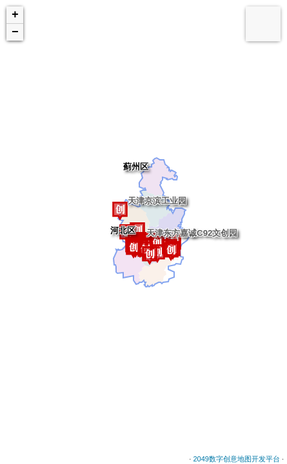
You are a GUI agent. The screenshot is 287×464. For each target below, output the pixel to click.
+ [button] (15, 15)
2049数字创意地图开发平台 (236, 459)
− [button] (15, 32)
